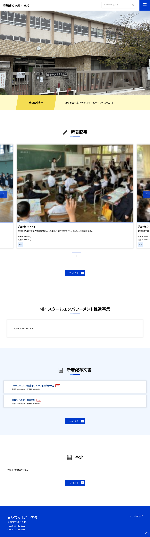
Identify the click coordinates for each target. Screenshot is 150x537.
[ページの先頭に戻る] (146, 533)
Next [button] (146, 194)
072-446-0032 (18, 525)
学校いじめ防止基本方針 (24, 399)
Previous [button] (3, 194)
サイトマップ (137, 516)
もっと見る (73, 272)
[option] (75, 53)
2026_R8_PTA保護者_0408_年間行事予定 (33, 385)
